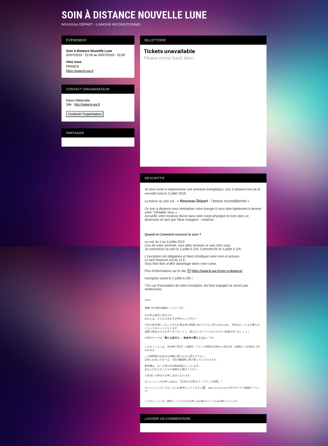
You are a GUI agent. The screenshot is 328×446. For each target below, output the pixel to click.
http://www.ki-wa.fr (87, 104)
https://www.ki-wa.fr (80, 71)
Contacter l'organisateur (85, 114)
